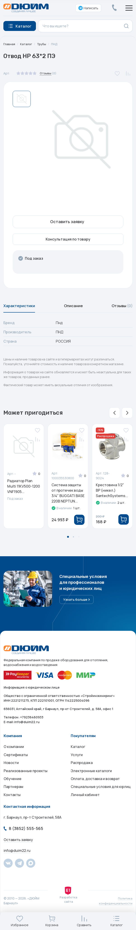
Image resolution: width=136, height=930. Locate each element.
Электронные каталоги (91, 777)
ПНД (56, 44)
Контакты (12, 804)
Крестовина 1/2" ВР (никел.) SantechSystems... (112, 492)
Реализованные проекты (25, 777)
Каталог (27, 44)
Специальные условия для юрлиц (101, 795)
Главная (9, 44)
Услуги (77, 759)
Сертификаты (16, 759)
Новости (11, 768)
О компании (14, 750)
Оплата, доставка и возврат (95, 786)
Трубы (43, 44)
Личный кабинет (85, 804)
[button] (114, 415)
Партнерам (13, 795)
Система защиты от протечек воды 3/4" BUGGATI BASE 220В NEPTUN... (68, 495)
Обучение (12, 786)
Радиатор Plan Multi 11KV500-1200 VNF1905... (23, 488)
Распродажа (82, 768)
